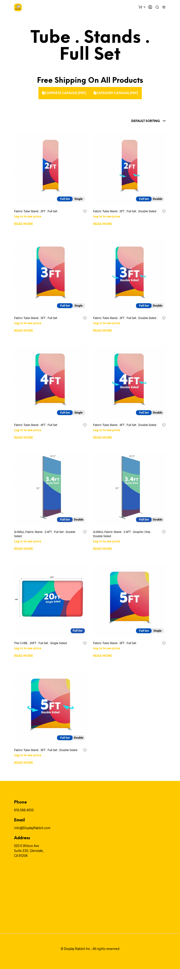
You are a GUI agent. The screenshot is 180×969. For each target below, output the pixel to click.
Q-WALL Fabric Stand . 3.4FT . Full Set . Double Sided (44, 534)
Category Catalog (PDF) (116, 93)
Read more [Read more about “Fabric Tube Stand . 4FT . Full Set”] (23, 437)
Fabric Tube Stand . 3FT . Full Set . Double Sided (124, 318)
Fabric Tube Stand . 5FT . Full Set (114, 643)
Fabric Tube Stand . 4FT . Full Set (35, 425)
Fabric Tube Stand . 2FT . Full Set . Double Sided (124, 211)
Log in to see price (27, 216)
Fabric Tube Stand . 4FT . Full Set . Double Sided (124, 425)
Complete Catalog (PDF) (64, 93)
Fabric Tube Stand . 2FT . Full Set (35, 211)
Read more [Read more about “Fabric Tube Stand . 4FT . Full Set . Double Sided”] (102, 437)
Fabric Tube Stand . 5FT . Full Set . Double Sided (45, 750)
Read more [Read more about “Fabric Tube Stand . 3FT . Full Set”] (23, 330)
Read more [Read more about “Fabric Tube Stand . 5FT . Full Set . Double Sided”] (23, 762)
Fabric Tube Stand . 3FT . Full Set (35, 318)
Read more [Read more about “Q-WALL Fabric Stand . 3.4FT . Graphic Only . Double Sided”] (102, 549)
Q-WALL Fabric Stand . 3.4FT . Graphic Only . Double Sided (122, 534)
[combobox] (137, 121)
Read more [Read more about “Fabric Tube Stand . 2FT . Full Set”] (23, 224)
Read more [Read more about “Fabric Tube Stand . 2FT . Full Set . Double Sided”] (102, 224)
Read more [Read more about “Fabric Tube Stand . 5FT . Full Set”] (102, 656)
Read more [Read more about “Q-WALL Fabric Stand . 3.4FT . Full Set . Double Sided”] (23, 549)
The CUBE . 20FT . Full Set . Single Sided (40, 643)
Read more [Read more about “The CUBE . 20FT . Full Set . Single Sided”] (23, 656)
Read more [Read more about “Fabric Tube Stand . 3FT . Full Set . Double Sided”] (102, 330)
